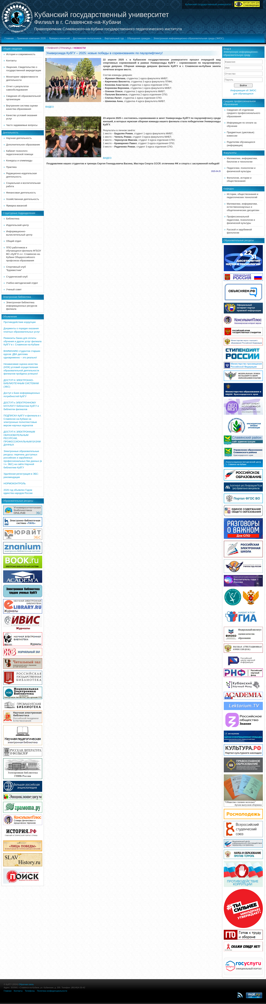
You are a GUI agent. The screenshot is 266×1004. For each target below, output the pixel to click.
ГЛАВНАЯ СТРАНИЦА (59, 48)
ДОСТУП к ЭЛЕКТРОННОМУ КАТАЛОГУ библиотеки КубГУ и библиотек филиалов (21, 405)
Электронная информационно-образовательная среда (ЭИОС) (188, 38)
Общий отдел (13, 241)
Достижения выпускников (87, 38)
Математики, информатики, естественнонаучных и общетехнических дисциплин (243, 207)
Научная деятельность (19, 138)
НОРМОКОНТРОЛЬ (15, 483)
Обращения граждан (138, 38)
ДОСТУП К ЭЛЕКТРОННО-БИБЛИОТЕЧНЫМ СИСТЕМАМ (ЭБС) (21, 383)
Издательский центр (17, 225)
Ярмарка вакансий (59, 38)
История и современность (20, 54)
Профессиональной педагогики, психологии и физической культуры (241, 219)
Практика (11, 167)
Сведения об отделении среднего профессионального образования (243, 113)
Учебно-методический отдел (22, 283)
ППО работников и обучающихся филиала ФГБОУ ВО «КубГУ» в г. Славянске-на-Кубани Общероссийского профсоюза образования (23, 254)
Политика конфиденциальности (52, 991)
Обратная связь (26, 984)
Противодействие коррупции (20, 322)
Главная (9, 38)
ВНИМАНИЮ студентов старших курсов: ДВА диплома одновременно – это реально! (22, 354)
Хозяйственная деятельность (22, 199)
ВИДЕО (49, 106)
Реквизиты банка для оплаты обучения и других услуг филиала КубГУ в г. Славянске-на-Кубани (22, 341)
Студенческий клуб (17, 276)
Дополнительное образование (23, 144)
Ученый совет (14, 289)
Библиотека (12, 218)
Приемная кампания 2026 (31, 38)
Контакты (11, 60)
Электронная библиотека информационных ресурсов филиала (21, 305)
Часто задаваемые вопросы (22, 125)
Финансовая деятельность (21, 192)
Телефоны (30, 991)
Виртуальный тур (114, 38)
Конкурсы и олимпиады (19, 160)
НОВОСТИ (80, 48)
